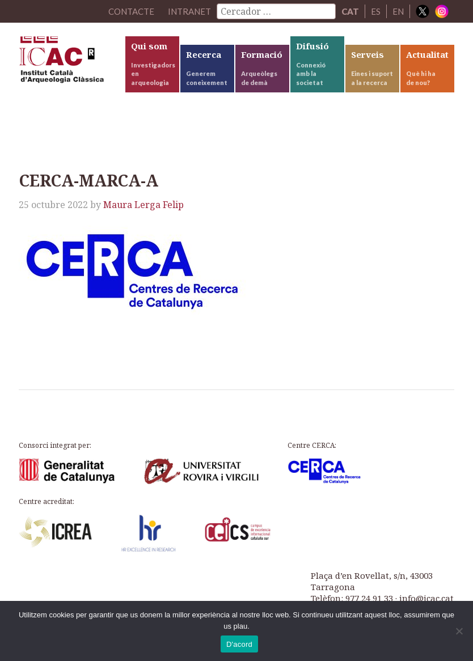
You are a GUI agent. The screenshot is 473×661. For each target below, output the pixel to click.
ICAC (71, 62)
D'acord (239, 644)
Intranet (189, 11)
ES (376, 11)
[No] (458, 631)
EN (398, 11)
